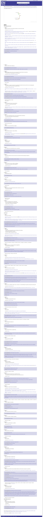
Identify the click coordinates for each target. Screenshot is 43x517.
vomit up (34, 494)
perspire (13, 491)
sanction (25, 461)
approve (20, 461)
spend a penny (26, 492)
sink (10, 424)
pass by (13, 233)
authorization (13, 463)
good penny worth (21, 31)
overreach (18, 390)
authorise (8, 112)
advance (17, 258)
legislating (11, 250)
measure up (15, 209)
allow (11, 413)
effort (13, 183)
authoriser (9, 464)
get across (8, 224)
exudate (20, 491)
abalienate (14, 510)
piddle (15, 492)
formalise (9, 462)
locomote (12, 237)
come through (18, 325)
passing (9, 74)
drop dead (27, 470)
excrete (14, 488)
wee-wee (35, 492)
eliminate (11, 488)
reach (14, 269)
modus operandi (27, 40)
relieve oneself (21, 492)
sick (21, 494)
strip (34, 33)
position (16, 44)
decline (14, 219)
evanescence (11, 369)
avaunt (23, 365)
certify (29, 461)
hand (10, 269)
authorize (11, 112)
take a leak (29, 492)
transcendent (6, 397)
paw (19, 281)
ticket (11, 175)
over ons (34, 0)
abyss (21, 510)
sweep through (30, 379)
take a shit (28, 493)
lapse (17, 257)
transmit (17, 352)
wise (14, 40)
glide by (11, 257)
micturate (6, 492)
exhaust (16, 490)
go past (11, 233)
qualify (18, 209)
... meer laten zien (21, 32)
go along (14, 257)
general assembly (30, 250)
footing (30, 44)
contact (37, 0)
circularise (11, 344)
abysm (19, 510)
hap (20, 317)
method (9, 40)
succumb (6, 474)
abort (13, 473)
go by (9, 233)
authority (27, 463)
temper (26, 42)
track (16, 224)
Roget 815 (6, 31)
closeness (14, 33)
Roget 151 (6, 312)
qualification (6, 36)
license (13, 167)
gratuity (35, 31)
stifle (18, 473)
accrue (10, 444)
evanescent (15, 369)
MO (29, 40)
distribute (22, 279)
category (12, 42)
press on (25, 258)
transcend (17, 388)
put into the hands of (15, 270)
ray (16, 290)
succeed (26, 325)
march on (16, 260)
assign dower (34, 270)
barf (30, 493)
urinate (32, 492)
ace (12, 379)
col (12, 95)
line (25, 33)
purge (13, 494)
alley (21, 511)
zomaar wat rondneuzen (23, 4)
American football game (17, 79)
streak (5, 34)
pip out (24, 473)
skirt (13, 239)
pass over (14, 224)
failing (12, 208)
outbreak (8, 47)
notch (13, 87)
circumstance (9, 44)
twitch (20, 196)
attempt (11, 183)
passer (8, 240)
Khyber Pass (24, 96)
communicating (14, 356)
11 (16, 7)
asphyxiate (15, 473)
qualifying (13, 382)
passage (21, 250)
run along (16, 293)
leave (11, 67)
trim (18, 42)
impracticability (17, 133)
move (14, 237)
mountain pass (10, 87)
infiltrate (20, 224)
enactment (17, 250)
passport (9, 105)
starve (34, 473)
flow (11, 258)
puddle (18, 492)
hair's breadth (27, 33)
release (20, 490)
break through (14, 223)
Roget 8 (6, 44)
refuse (8, 219)
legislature (16, 251)
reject (10, 219)
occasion (14, 145)
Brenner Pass (12, 96)
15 (30, 6)
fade (15, 365)
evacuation (16, 495)
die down (8, 478)
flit (27, 258)
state (7, 42)
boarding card (14, 121)
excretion (22, 495)
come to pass (9, 313)
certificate (17, 461)
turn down (16, 219)
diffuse (19, 344)
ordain (13, 249)
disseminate (24, 344)
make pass (9, 450)
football (10, 506)
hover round (29, 287)
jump (7, 226)
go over (6, 217)
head (9, 143)
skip (11, 226)
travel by (18, 233)
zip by (23, 239)
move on (18, 260)
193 (23, 33)
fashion (20, 40)
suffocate (20, 473)
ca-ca (14, 493)
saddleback (22, 95)
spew (23, 494)
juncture (11, 145)
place (23, 44)
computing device (14, 151)
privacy (11, 516)
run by (15, 239)
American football (11, 79)
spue (24, 494)
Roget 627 (6, 40)
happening (8, 317)
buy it (22, 473)
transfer (11, 275)
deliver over (25, 270)
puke (11, 494)
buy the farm (10, 470)
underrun (23, 290)
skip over (13, 226)
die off (15, 478)
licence (11, 167)
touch (12, 293)
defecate (18, 493)
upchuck (29, 494)
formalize (12, 462)
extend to (8, 293)
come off (23, 312)
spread (6, 345)
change (11, 418)
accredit (27, 510)
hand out (27, 279)
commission (6, 462)
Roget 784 (6, 270)
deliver (8, 270)
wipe (10, 345)
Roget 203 (6, 33)
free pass (18, 32)
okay (22, 461)
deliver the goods (22, 325)
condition (10, 42)
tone (22, 40)
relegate (17, 280)
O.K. (21, 461)
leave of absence (14, 67)
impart (9, 280)
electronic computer (29, 151)
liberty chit (9, 165)
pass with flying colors (22, 379)
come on (13, 313)
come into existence (34, 312)
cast (33, 493)
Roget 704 (6, 133)
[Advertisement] (20, 59)
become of (20, 312)
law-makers (34, 250)
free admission (13, 32)
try (20, 183)
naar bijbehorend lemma (33, 21)
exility (17, 33)
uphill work (32, 133)
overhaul (9, 300)
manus (16, 281)
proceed (15, 258)
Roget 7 (6, 42)
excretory (27, 495)
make (30, 491)
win (28, 325)
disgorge (8, 494)
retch (20, 494)
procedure (31, 40)
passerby (13, 240)
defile (15, 95)
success (11, 206)
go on (13, 260)
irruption (6, 47)
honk (10, 494)
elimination (13, 495)
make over (22, 270)
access (25, 510)
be (10, 289)
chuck (13, 196)
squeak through (23, 223)
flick (16, 196)
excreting (20, 495)
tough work (26, 133)
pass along (14, 279)
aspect (28, 42)
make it (11, 209)
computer (10, 151)
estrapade (11, 47)
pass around (30, 344)
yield (8, 474)
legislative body (12, 251)
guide (10, 339)
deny (12, 219)
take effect (16, 312)
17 (24, 7)
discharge (11, 490)
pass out (30, 279)
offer (13, 181)
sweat (17, 491)
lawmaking (8, 250)
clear (13, 112)
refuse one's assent (24, 219)
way (10, 40)
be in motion (9, 287)
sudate (16, 491)
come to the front (25, 389)
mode (18, 40)
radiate (15, 290)
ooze (23, 491)
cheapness (9, 31)
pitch (9, 196)
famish (32, 473)
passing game (12, 74)
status (35, 44)
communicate (8, 279)
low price (12, 31)
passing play (16, 74)
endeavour (18, 183)
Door (5, 516)
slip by (24, 257)
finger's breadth (32, 33)
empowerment (17, 463)
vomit (31, 494)
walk (8, 52)
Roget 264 (6, 287)
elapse (9, 257)
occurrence (15, 317)
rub (12, 341)
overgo (20, 390)
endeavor (16, 183)
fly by (17, 239)
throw (11, 192)
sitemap (16, 516)
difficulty (9, 133)
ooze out (26, 491)
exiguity (19, 33)
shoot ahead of (30, 389)
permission (11, 109)
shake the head (35, 219)
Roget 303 (6, 389)
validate (15, 462)
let (12, 413)
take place (13, 312)
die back (11, 478)
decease (23, 470)
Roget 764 (6, 219)
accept (23, 510)
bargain (18, 31)
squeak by (19, 223)
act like (29, 510)
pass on (21, 260)
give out (25, 279)
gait (15, 40)
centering (13, 193)
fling (10, 181)
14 (20, 7)
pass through (23, 224)
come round (29, 312)
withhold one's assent (30, 219)
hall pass (21, 121)
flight (11, 127)
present (6, 271)
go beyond (16, 389)
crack (9, 181)
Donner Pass (21, 96)
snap (25, 31)
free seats (9, 32)
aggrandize (11, 511)
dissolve (14, 365)
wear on (23, 258)
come (13, 290)
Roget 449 (6, 365)
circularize (14, 344)
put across (19, 279)
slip (29, 258)
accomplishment (12, 49)
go (11, 181)
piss (16, 492)
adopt (34, 510)
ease (17, 42)
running (13, 508)
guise (23, 40)
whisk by (21, 239)
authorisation (9, 463)
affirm (9, 511)
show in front (21, 389)
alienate (20, 511)
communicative (31, 356)
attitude (21, 44)
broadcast (8, 344)
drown (26, 473)
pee (11, 492)
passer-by (10, 240)
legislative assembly (7, 251)
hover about (25, 287)
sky (10, 196)
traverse (18, 224)
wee (33, 492)
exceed (9, 388)
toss (9, 190)
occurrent (18, 317)
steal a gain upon (8, 390)
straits (11, 132)
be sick (32, 493)
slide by (19, 257)
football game (13, 506)
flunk (14, 208)
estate (15, 42)
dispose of (14, 271)
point (24, 44)
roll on (21, 258)
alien (18, 511)
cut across (32, 223)
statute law (26, 250)
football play (12, 76)
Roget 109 (6, 258)
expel (18, 490)
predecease (29, 473)
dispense (11, 271)
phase (14, 44)
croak (21, 470)
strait (9, 132)
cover (28, 223)
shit (21, 493)
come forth (6, 313)
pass (16, 32)
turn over (16, 269)
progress (23, 260)
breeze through (16, 379)
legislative (22, 251)
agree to (15, 511)
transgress (9, 389)
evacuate (10, 493)
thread (14, 341)
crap (15, 493)
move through (29, 224)
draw (9, 339)
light (14, 443)
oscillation (13, 150)
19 (27, 7)
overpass (15, 390)
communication (9, 356)
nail (18, 379)
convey (15, 352)
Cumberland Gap (17, 96)
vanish (11, 365)
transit (26, 223)
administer (32, 510)
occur (10, 312)
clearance (20, 463)
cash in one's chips (14, 470)
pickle (22, 42)
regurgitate (17, 494)
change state (12, 472)
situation (12, 44)
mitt (17, 281)
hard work (30, 133)
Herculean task (8, 134)
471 (24, 133)
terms (26, 44)
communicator (22, 356)
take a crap (25, 493)
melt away (17, 365)
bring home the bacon (13, 325)
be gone (30, 365)
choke (18, 470)
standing (33, 44)
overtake (12, 300)
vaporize (28, 365)
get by (13, 303)
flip (8, 190)
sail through (26, 379)
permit (15, 167)
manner (12, 40)
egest (9, 488)
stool (22, 493)
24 (34, 7)
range (10, 292)
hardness (11, 133)
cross (30, 223)
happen (9, 312)
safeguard (17, 111)
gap (13, 95)
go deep (19, 290)
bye (15, 408)
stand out (13, 394)
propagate (33, 344)
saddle (19, 95)
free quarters (6, 32)
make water (33, 491)
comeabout (26, 312)
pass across (32, 224)
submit (20, 280)
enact (11, 249)
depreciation (15, 31)
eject (14, 490)
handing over (9, 281)
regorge (15, 494)
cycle (11, 150)
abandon (17, 510)
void (12, 493)
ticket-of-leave (25, 121)
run (26, 224)
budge (19, 287)
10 (23, 6)
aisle (16, 511)
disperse (21, 344)
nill (18, 219)
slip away (22, 257)
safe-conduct (14, 111)
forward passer (21, 434)
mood (20, 42)
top (16, 303)
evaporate (25, 365)
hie (16, 287)
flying (13, 127)
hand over (20, 270)
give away (8, 271)
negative (20, 219)
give (8, 269)
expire (30, 470)
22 (31, 7)
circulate (17, 344)
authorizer (11, 464)
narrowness (9, 33)
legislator (19, 251)
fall (12, 443)
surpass (15, 233)
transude (28, 491)
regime (28, 44)
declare (27, 461)
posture (19, 44)
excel (11, 394)
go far (21, 290)
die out (18, 478)
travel (16, 237)
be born (13, 477)
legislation (14, 250)
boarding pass (18, 121)
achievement (16, 49)
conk (19, 470)
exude (22, 491)
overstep (14, 388)
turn (14, 472)
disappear (9, 365)
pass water (9, 492)
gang (17, 287)
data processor (24, 151)
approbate (13, 461)
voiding (25, 495)
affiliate (7, 511)
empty (8, 493)
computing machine (19, 151)
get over (11, 224)
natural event (12, 317)
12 (26, 6)
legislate (9, 247)
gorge (17, 95)
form (16, 40)
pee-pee (13, 492)
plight (24, 42)
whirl (14, 181)
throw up (27, 494)
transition (11, 427)
